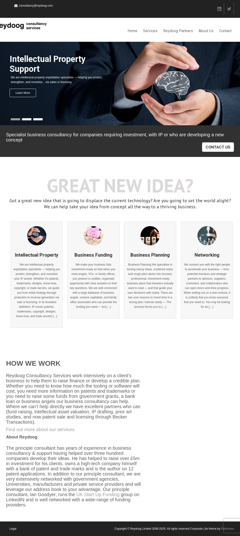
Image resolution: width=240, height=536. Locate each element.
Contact (225, 31)
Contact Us (218, 147)
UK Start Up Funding (98, 494)
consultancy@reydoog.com (36, 5)
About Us (206, 31)
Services (150, 31)
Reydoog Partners (178, 31)
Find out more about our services (40, 429)
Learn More (23, 93)
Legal (13, 528)
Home (132, 31)
